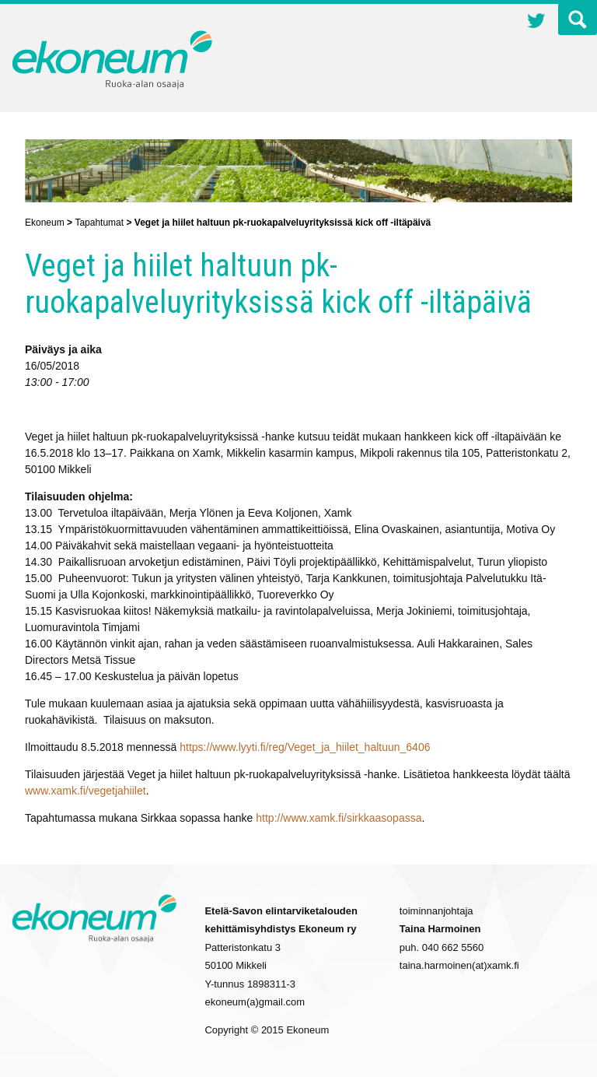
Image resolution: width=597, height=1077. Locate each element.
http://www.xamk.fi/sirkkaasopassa (338, 818)
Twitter (536, 22)
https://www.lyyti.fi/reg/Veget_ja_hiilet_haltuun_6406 (305, 747)
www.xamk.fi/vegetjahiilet (85, 790)
